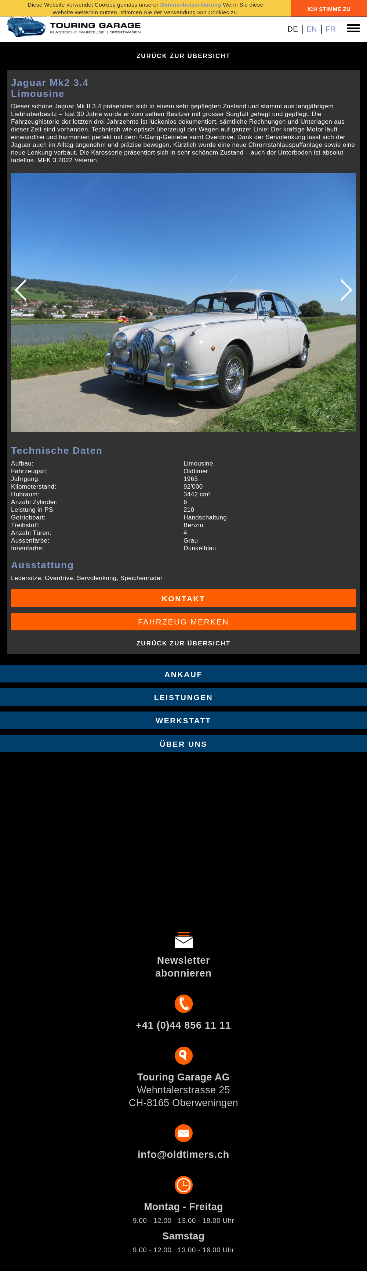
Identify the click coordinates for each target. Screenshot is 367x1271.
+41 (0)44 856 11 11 (183, 1025)
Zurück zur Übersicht (183, 55)
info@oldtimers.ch (183, 1154)
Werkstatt (183, 720)
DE (292, 29)
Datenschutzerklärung (190, 4)
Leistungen (183, 697)
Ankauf (183, 674)
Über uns (183, 744)
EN (311, 29)
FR (331, 29)
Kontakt (184, 598)
